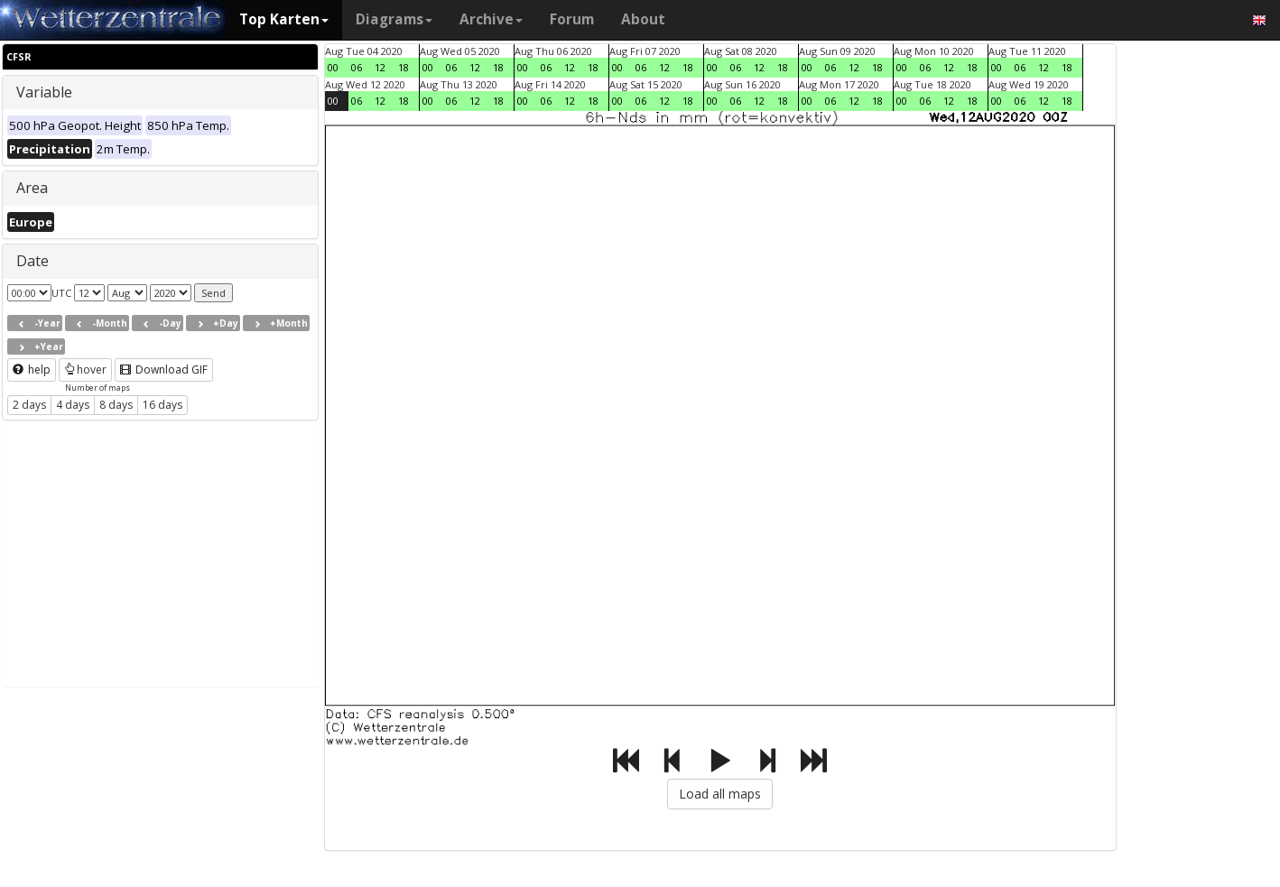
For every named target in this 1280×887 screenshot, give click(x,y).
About (643, 19)
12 (380, 67)
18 (403, 67)
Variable (44, 92)
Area (32, 188)
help (32, 369)
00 (333, 67)
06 (356, 67)
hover (85, 369)
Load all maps (720, 793)
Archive (491, 19)
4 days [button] (72, 404)
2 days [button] (29, 404)
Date (32, 261)
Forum (572, 19)
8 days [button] (116, 404)
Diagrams (394, 19)
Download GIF (164, 369)
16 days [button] (162, 404)
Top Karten (284, 19)
